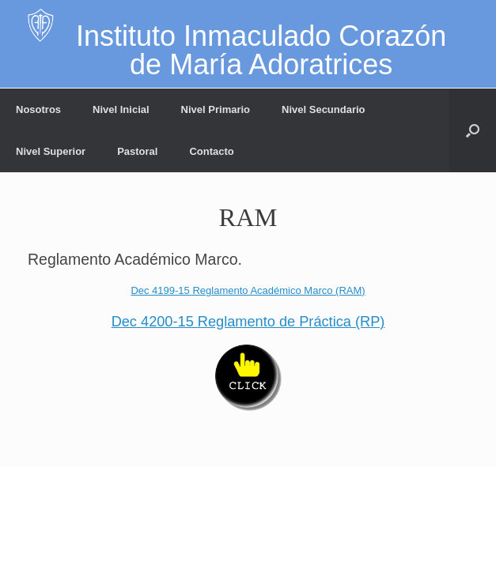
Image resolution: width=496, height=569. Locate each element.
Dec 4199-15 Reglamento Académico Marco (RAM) (248, 290)
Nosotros (38, 109)
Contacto (211, 151)
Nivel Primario (215, 109)
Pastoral (137, 151)
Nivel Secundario (323, 109)
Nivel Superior (50, 151)
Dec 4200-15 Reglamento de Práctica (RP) (248, 322)
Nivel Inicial (121, 109)
